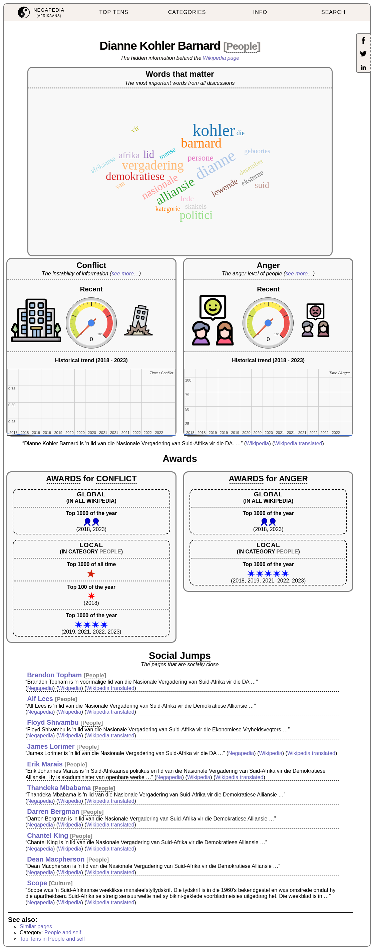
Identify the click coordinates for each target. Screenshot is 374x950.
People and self (62, 932)
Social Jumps (180, 655)
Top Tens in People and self (52, 939)
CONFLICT (116, 478)
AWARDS (63, 478)
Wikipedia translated (298, 443)
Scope (37, 883)
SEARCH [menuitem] (333, 12)
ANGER (293, 478)
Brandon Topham (54, 675)
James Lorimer (50, 746)
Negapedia (40, 688)
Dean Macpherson (55, 859)
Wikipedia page (221, 58)
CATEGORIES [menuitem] (187, 12)
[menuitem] (40, 12)
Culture (61, 883)
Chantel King (47, 835)
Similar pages (36, 926)
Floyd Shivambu (52, 722)
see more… (125, 273)
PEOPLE (110, 551)
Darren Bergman (53, 811)
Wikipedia (257, 443)
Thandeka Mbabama (59, 787)
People (241, 46)
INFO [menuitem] (260, 12)
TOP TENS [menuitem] (113, 12)
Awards (179, 458)
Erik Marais (45, 764)
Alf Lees (40, 698)
